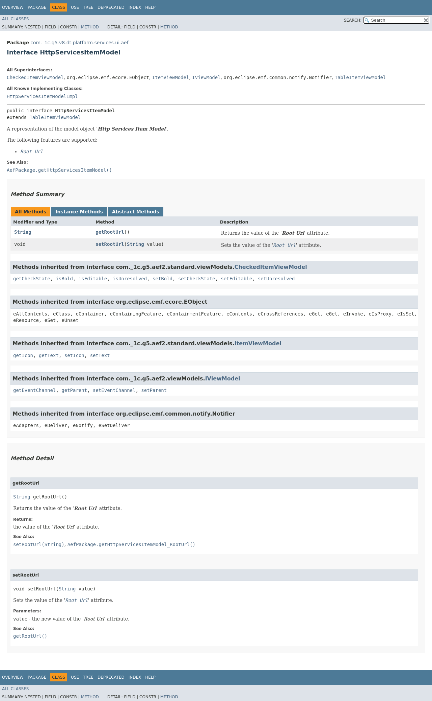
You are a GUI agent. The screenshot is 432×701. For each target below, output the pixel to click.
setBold (162, 278)
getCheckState (31, 278)
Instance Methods (79, 211)
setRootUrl (110, 244)
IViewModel (206, 77)
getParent (74, 390)
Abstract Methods (135, 211)
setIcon (74, 355)
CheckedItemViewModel (35, 77)
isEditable (93, 278)
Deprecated (111, 7)
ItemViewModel (170, 77)
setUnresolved (276, 278)
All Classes (15, 19)
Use (75, 7)
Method (90, 27)
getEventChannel (34, 390)
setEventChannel (114, 390)
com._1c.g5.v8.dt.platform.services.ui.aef (79, 42)
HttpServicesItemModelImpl (42, 96)
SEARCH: (353, 20)
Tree (88, 7)
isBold (64, 278)
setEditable (236, 278)
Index (135, 7)
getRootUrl (110, 232)
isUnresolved (130, 278)
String (22, 232)
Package (37, 7)
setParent (154, 390)
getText (49, 355)
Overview (13, 7)
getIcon (23, 355)
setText (100, 355)
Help (150, 7)
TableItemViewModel (360, 77)
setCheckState (196, 278)
